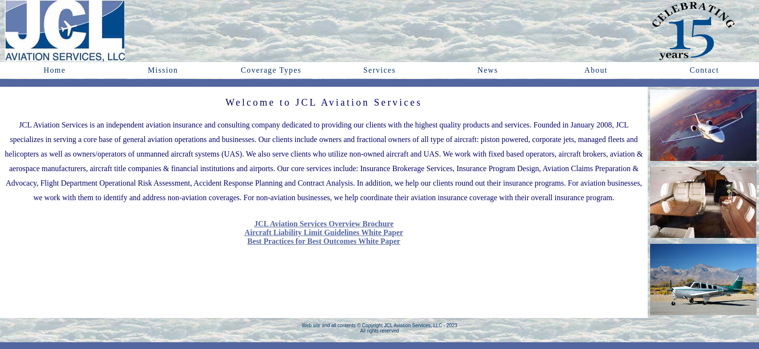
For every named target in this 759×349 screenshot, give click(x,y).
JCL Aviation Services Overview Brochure (324, 224)
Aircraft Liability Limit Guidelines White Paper (323, 232)
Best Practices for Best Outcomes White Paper (323, 241)
